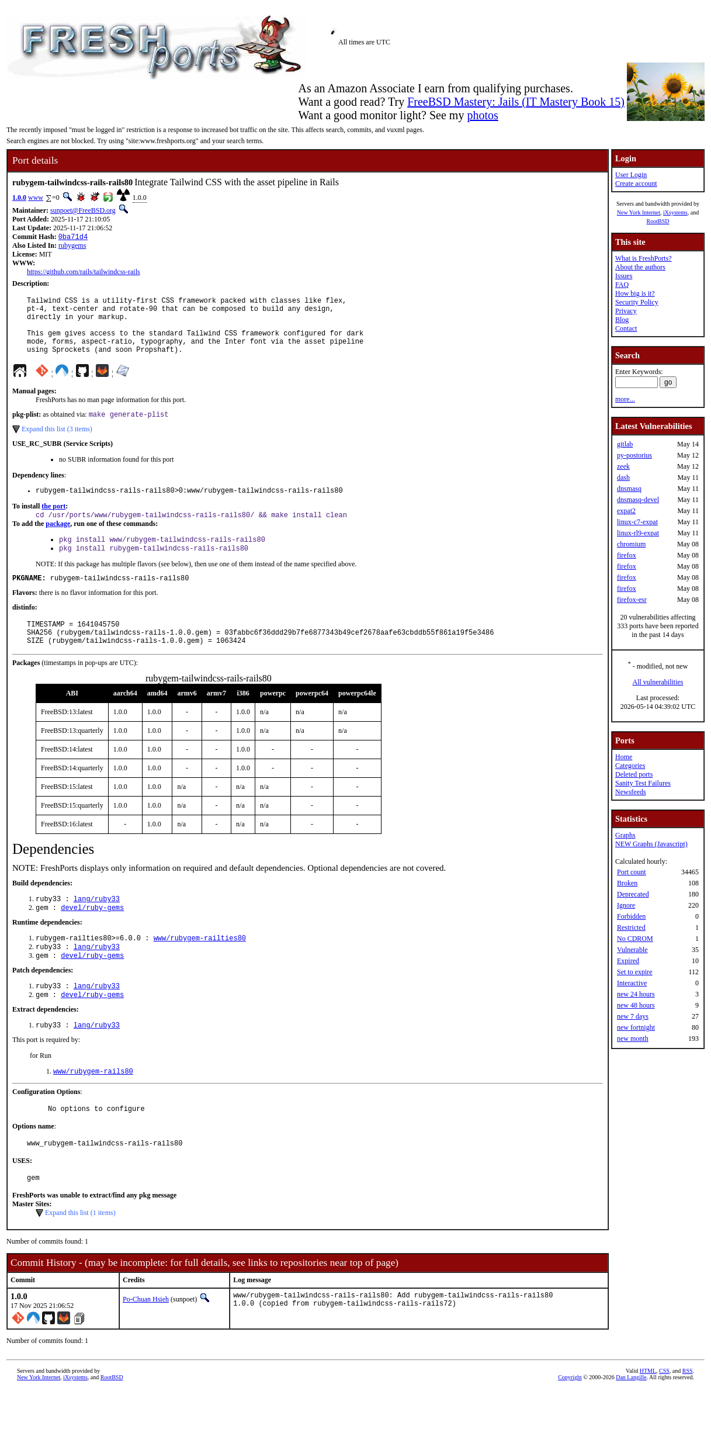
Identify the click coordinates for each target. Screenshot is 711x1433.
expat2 (626, 511)
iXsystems (675, 212)
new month (632, 1038)
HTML (648, 1413)
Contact (626, 328)
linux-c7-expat (637, 522)
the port (53, 522)
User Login (631, 175)
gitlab (625, 444)
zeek (623, 466)
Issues (623, 276)
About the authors (640, 267)
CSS (664, 1413)
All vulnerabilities (658, 682)
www (35, 197)
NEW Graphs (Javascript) (651, 844)
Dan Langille (631, 1420)
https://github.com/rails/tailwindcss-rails (83, 273)
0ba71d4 (73, 238)
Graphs (625, 835)
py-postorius (634, 455)
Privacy (626, 311)
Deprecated (633, 894)
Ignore (626, 905)
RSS (687, 1413)
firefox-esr (632, 600)
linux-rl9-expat (638, 533)
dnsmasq (629, 488)
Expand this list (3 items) (57, 443)
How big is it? (635, 293)
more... (625, 399)
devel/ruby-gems (92, 937)
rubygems (72, 247)
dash (623, 477)
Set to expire (635, 972)
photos (482, 115)
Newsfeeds (630, 792)
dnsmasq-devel (638, 500)
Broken (627, 883)
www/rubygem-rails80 (93, 1108)
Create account (636, 183)
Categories (630, 766)
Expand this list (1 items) (80, 1255)
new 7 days (632, 1016)
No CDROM (635, 938)
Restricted (631, 927)
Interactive (632, 983)
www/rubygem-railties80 (200, 968)
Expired (628, 961)
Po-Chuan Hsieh (146, 1342)
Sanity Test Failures (643, 783)
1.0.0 (19, 197)
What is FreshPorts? (643, 258)
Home (623, 757)
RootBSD (658, 221)
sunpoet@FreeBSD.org (83, 210)
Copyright (570, 1420)
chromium (631, 544)
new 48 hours (636, 1005)
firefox (626, 555)
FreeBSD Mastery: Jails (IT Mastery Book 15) (516, 101)
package (58, 541)
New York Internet (638, 212)
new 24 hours (636, 994)
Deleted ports (634, 774)
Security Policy (636, 302)
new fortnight (636, 1027)
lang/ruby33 (97, 927)
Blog (622, 320)
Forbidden (631, 916)
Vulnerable (632, 950)
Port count (631, 872)
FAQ (622, 285)
